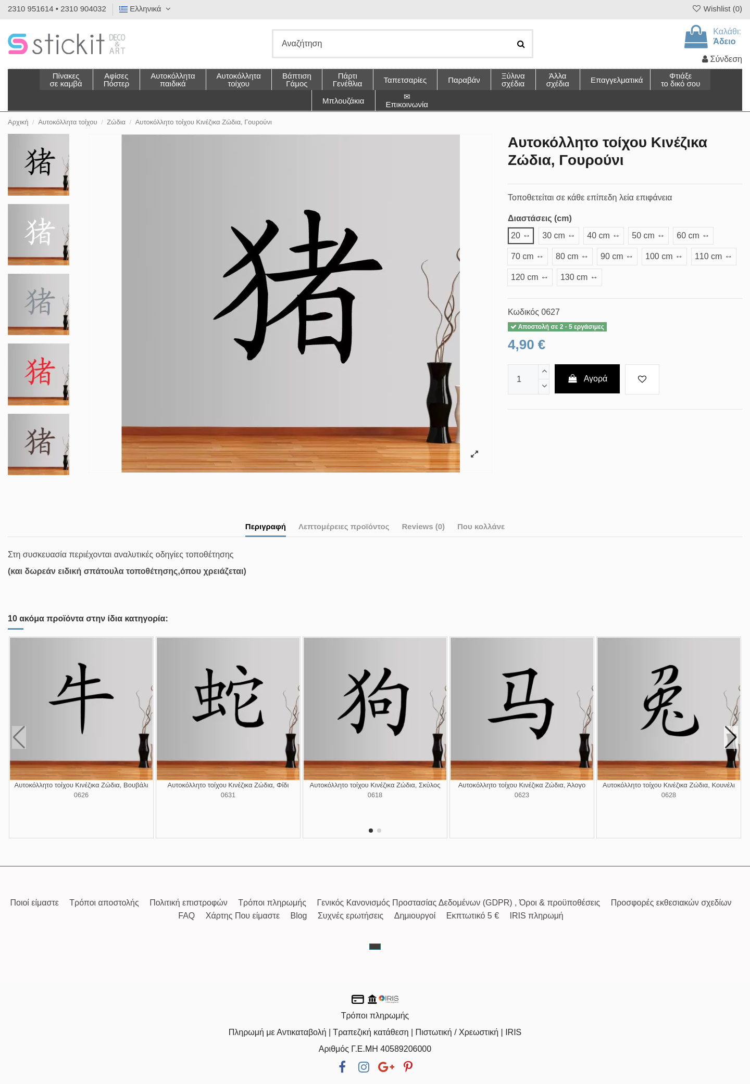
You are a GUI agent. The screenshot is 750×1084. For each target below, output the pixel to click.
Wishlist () (716, 8)
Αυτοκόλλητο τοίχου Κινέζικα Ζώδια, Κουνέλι (669, 785)
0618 (375, 795)
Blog (298, 915)
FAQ (186, 915)
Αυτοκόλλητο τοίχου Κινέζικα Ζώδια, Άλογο (522, 785)
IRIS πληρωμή (537, 915)
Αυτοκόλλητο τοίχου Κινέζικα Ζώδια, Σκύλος (375, 785)
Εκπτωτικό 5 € (472, 915)
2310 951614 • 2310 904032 (57, 8)
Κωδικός (523, 312)
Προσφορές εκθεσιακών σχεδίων (671, 902)
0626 (81, 795)
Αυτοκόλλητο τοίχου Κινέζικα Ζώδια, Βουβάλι (81, 785)
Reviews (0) (423, 526)
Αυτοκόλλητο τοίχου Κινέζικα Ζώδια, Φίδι (228, 785)
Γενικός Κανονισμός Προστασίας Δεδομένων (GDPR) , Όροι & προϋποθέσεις (458, 902)
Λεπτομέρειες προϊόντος (344, 526)
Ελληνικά (146, 8)
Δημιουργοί (415, 915)
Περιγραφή (265, 526)
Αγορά (587, 378)
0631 (228, 795)
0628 (668, 795)
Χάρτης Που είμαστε (243, 915)
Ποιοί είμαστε (34, 902)
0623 (522, 795)
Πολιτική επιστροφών (188, 902)
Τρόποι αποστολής (104, 902)
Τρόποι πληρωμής (272, 902)
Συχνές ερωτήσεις (350, 915)
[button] (557, 79)
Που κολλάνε (481, 526)
